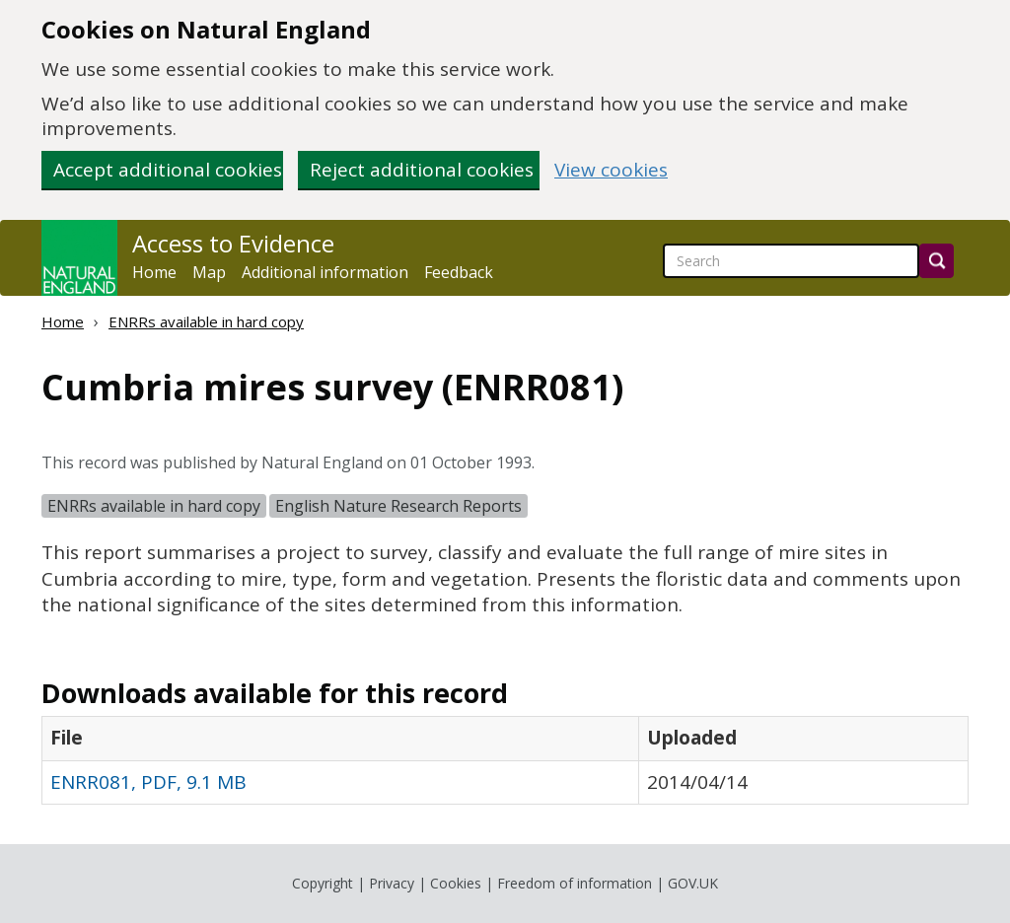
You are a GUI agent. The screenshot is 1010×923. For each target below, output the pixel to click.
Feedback (458, 272)
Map (209, 272)
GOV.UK (693, 883)
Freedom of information (574, 883)
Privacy (391, 883)
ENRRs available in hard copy (206, 321)
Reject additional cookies (422, 169)
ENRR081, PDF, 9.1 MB (148, 782)
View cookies (611, 170)
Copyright (322, 883)
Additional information (325, 272)
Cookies (455, 883)
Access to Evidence (233, 243)
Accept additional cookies (167, 169)
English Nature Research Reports (398, 506)
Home (154, 272)
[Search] (936, 261)
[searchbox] (791, 261)
